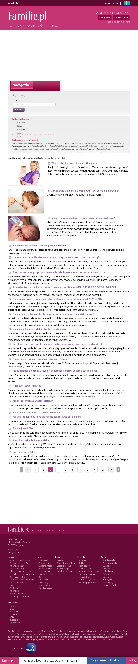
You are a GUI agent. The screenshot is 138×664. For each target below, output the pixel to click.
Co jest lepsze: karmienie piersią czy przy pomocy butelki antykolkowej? (53, 314)
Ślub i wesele (44, 571)
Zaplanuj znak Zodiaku (20, 596)
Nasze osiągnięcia (87, 579)
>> (118, 469)
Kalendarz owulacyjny (20, 560)
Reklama (83, 563)
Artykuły (21, 129)
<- (28, 469)
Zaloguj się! (104, 17)
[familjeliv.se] (127, 3)
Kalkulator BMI (16, 582)
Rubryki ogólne (45, 568)
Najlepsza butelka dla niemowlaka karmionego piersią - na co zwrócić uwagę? (56, 257)
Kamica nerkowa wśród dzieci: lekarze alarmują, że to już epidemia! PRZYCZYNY (57, 298)
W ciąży (106, 566)
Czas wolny (108, 582)
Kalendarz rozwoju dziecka (22, 579)
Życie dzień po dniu (66, 563)
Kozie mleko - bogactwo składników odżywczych (40, 358)
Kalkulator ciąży (17, 568)
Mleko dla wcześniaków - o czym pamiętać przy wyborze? (83, 218)
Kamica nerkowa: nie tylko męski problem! (36, 412)
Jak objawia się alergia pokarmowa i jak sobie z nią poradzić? (85, 190)
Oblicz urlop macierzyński (21, 571)
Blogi (19, 136)
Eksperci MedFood (111, 585)
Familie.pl (12, 158)
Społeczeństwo (64, 566)
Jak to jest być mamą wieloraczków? (33, 400)
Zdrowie (107, 577)
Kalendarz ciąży (17, 566)
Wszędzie (21, 122)
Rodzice (42, 577)
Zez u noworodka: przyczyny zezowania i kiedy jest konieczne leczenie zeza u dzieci (60, 272)
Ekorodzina (43, 563)
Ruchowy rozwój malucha (27, 385)
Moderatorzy (85, 568)
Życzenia (14, 620)
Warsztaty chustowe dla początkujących (74, 163)
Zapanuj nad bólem (23, 428)
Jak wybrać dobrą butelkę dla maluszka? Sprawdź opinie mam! (47, 416)
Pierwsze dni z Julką (24, 451)
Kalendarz (14, 591)
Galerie (13, 614)
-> (111, 469)
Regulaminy (84, 566)
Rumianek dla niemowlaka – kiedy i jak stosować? (40, 329)
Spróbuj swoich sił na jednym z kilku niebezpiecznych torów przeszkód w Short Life (60, 344)
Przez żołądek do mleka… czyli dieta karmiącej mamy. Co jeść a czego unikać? (55, 370)
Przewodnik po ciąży (19, 563)
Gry (11, 585)
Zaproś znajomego (87, 574)
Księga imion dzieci (18, 577)
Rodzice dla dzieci (18, 593)
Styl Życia (107, 579)
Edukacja (14, 588)
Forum (19, 126)
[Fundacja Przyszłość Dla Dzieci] (30, 648)
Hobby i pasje (63, 568)
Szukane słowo (19, 101)
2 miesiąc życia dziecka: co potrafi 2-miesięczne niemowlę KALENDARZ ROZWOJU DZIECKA (64, 287)
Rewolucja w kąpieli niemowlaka (31, 440)
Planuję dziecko (45, 574)
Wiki (19, 133)
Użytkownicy (44, 585)
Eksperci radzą (45, 566)
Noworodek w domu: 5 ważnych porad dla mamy (39, 245)
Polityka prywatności (88, 582)
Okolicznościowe (64, 571)
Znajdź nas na (114, 3)
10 (103, 469)
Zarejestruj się (121, 17)
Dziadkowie (43, 579)
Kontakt (82, 560)
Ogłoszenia (43, 560)
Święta (106, 574)
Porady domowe (45, 588)
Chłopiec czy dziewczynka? (22, 574)
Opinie (60, 560)
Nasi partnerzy (85, 577)
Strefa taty (43, 582)
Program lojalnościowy (89, 571)
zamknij (132, 660)
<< (21, 469)
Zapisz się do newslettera (118, 21)
